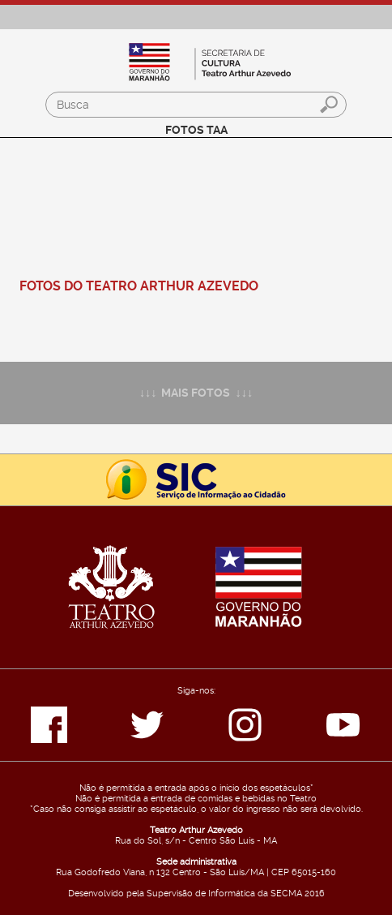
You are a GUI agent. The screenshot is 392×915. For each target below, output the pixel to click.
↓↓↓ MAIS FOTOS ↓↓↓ (196, 393)
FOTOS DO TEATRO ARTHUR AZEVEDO (138, 286)
